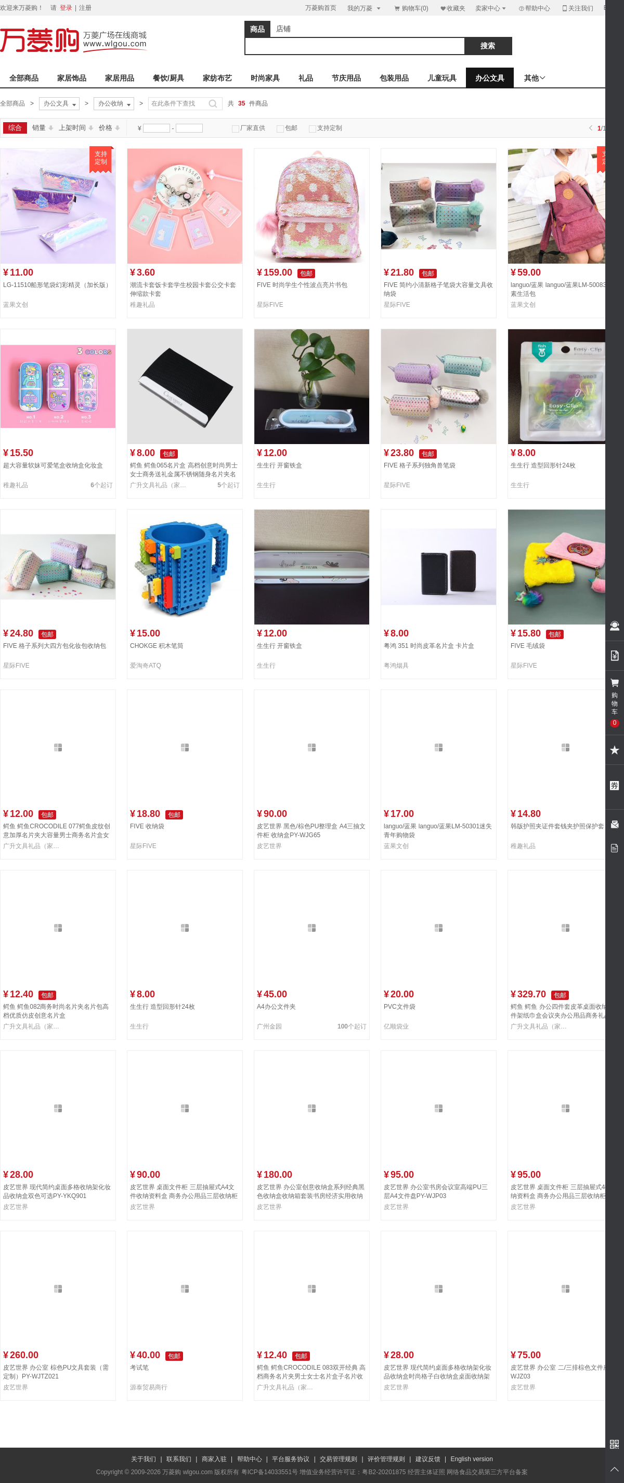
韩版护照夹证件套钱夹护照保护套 (557, 826)
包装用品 (394, 78)
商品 (257, 29)
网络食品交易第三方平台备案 (487, 1472)
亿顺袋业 (396, 1026)
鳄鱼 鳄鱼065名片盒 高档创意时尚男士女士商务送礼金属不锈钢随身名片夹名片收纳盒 (184, 474)
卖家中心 (491, 8)
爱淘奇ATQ (145, 665)
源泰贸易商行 (148, 1387)
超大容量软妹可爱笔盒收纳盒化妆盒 (53, 465)
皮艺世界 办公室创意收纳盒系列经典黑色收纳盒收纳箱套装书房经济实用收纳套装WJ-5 (311, 1195)
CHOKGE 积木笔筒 (157, 645)
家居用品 (119, 78)
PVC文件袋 (399, 1006)
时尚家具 (265, 78)
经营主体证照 (426, 1472)
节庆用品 (346, 78)
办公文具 (489, 78)
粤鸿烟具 (396, 665)
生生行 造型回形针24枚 (543, 465)
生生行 (266, 485)
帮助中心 (534, 8)
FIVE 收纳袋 (147, 826)
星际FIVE (270, 304)
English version (472, 1459)
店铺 (283, 28)
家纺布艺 (217, 78)
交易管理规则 (338, 1459)
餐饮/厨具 (168, 78)
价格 (109, 128)
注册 (85, 7)
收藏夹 (452, 8)
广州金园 (269, 1026)
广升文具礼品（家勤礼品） (160, 485)
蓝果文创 (15, 304)
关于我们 (143, 1459)
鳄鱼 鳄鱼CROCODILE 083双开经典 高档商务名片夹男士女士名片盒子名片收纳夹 (311, 1376)
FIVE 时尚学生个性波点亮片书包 (302, 285)
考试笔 (139, 1367)
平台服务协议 (290, 1459)
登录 (66, 7)
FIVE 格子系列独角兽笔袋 (420, 465)
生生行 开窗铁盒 (279, 465)
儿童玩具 (442, 78)
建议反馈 (427, 1459)
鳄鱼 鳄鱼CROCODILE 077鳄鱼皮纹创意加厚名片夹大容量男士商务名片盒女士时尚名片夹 (56, 835)
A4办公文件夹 (276, 1006)
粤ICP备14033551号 (269, 1472)
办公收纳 (115, 104)
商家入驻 (214, 1459)
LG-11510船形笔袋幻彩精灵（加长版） (57, 285)
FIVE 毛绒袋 (528, 645)
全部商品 (23, 78)
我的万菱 (364, 8)
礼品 (305, 78)
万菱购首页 (320, 7)
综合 (15, 128)
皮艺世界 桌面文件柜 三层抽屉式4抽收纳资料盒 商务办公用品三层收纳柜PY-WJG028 (564, 1195)
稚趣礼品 (142, 304)
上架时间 (76, 128)
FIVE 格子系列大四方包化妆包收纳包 (54, 645)
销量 (43, 128)
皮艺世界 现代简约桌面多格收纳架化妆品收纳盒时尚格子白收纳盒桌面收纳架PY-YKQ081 (437, 1376)
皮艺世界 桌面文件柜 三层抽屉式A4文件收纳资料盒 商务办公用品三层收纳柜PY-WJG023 (184, 1195)
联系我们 (178, 1459)
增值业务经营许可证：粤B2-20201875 (353, 1472)
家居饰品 (71, 78)
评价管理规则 (386, 1459)
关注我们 (577, 8)
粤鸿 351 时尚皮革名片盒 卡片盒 (429, 645)
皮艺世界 (269, 846)
